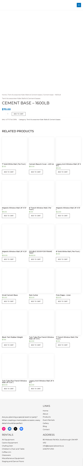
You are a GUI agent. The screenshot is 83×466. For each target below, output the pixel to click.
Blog (45, 426)
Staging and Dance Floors (13, 461)
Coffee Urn (6, 452)
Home (4, 95)
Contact (46, 429)
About (45, 414)
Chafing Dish (7, 446)
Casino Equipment (10, 443)
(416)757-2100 (48, 449)
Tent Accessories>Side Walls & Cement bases (25, 95)
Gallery (46, 423)
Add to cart (19, 114)
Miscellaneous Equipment (13, 458)
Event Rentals (49, 420)
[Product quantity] (8, 114)
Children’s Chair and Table (13, 449)
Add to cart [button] (9, 172)
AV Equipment (8, 440)
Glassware (6, 455)
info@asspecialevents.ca (53, 446)
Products (47, 417)
